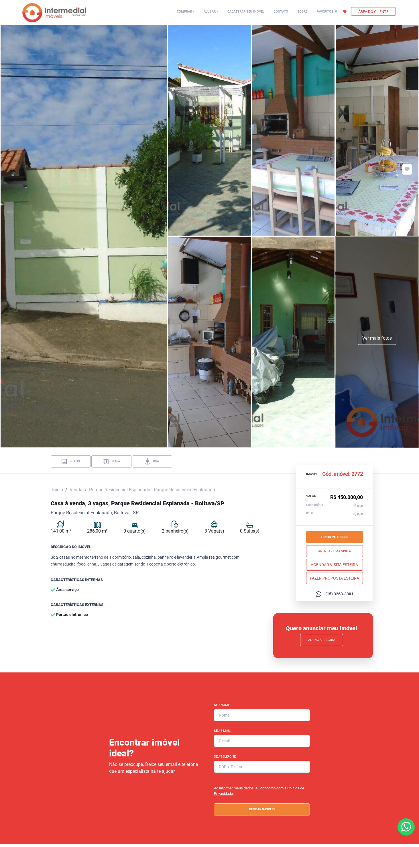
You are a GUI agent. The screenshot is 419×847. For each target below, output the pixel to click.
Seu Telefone (225, 756)
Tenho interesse (334, 537)
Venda (76, 489)
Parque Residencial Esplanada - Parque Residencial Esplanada (152, 489)
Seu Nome (222, 705)
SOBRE (302, 11)
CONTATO (281, 11)
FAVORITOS (331, 11)
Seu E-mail (222, 731)
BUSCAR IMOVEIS (262, 809)
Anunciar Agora (321, 640)
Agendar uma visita (334, 551)
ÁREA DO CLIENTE (373, 11)
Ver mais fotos (377, 338)
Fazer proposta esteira (334, 578)
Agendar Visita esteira (334, 564)
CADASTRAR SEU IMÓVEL (245, 11)
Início (57, 489)
